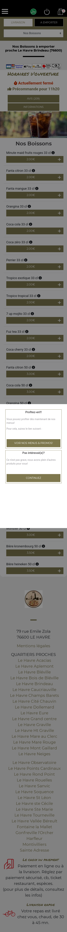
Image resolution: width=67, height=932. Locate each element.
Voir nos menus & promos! (33, 443)
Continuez (33, 478)
